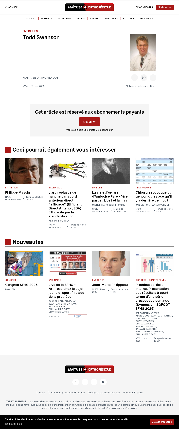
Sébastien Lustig (59, 312)
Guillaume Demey (59, 309)
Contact (128, 18)
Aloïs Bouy (142, 316)
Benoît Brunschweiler (149, 331)
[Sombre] (11, 7)
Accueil (31, 18)
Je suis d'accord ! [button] (162, 422)
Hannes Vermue (160, 205)
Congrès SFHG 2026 (21, 285)
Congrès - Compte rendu (151, 280)
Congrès (10, 280)
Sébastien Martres (147, 313)
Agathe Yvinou (145, 321)
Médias (80, 18)
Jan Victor (142, 205)
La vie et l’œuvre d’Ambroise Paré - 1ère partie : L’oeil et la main (110, 196)
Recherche (146, 18)
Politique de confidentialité (104, 392)
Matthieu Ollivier (147, 318)
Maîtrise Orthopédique (40, 77)
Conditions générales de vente (66, 392)
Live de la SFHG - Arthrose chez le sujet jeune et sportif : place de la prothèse (66, 291)
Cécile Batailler (146, 323)
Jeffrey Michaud (146, 326)
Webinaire (55, 280)
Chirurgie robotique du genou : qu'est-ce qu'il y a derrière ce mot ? (154, 196)
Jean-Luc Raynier (161, 316)
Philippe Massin (17, 192)
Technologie (144, 187)
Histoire (97, 187)
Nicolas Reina (57, 306)
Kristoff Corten (59, 221)
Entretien (30, 31)
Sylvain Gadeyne (146, 329)
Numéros (46, 18)
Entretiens (64, 18)
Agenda (94, 18)
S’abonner (164, 7)
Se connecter (144, 7)
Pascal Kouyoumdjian (62, 301)
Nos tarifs (111, 18)
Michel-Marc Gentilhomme (108, 205)
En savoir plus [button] (13, 423)
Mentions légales (133, 392)
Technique (55, 187)
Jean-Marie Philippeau (62, 304)
